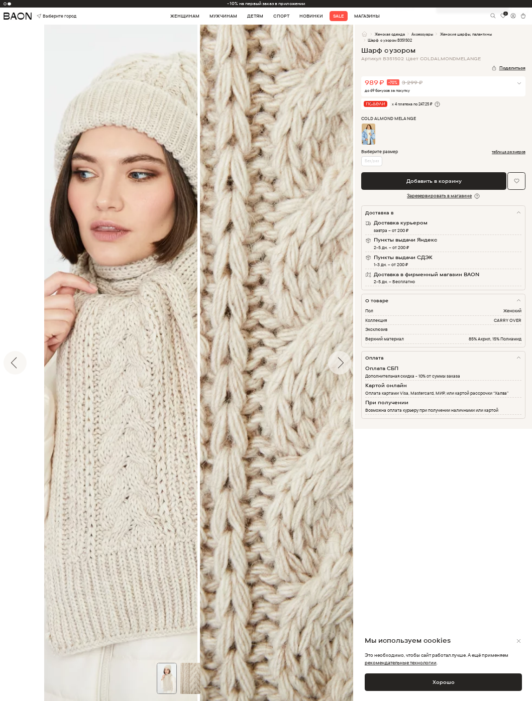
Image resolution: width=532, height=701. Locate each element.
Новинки (311, 16)
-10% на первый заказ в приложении (265, 3)
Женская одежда (390, 34)
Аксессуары (422, 34)
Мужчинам (223, 16)
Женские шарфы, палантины (466, 34)
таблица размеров (508, 152)
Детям (255, 16)
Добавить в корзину (434, 181)
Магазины (367, 16)
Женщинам (184, 16)
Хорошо (444, 682)
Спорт (281, 16)
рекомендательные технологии (401, 662)
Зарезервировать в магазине (439, 195)
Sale (338, 16)
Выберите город (47, 16)
